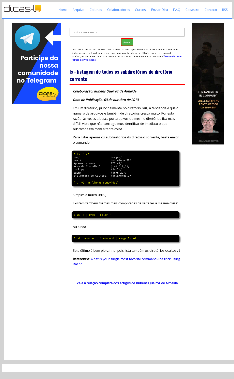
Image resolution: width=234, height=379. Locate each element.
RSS (225, 9)
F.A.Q (176, 9)
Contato (211, 9)
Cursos (140, 9)
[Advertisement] (37, 165)
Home (63, 9)
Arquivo (78, 9)
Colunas (96, 9)
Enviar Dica (159, 9)
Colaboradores (118, 9)
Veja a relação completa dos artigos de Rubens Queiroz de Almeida (127, 283)
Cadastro (192, 9)
